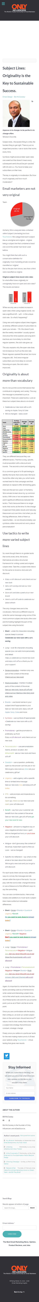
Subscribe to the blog (19, 1098)
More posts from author (27, 1135)
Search (32, 1208)
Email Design (7, 97)
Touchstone (7, 237)
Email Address (9, 1223)
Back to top (19, 1292)
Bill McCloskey (19, 97)
